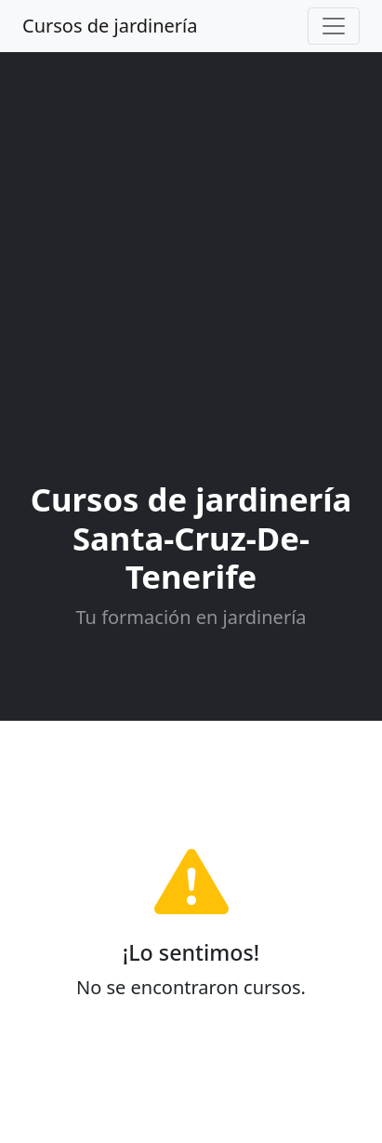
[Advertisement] (191, 270)
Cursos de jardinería (109, 25)
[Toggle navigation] (334, 26)
